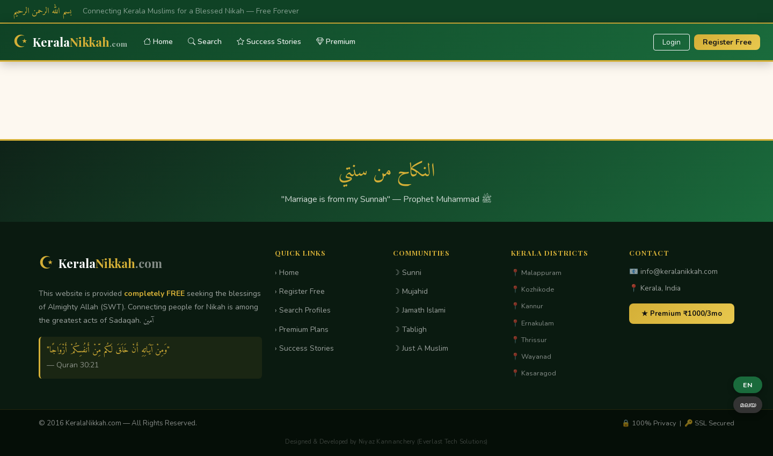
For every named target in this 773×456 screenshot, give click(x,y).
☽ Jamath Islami (419, 310)
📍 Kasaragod (533, 373)
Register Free (727, 42)
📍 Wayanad (531, 356)
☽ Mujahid (410, 291)
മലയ (748, 404)
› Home (287, 272)
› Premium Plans (302, 329)
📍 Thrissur (529, 340)
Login (671, 42)
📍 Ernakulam (532, 323)
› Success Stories (304, 348)
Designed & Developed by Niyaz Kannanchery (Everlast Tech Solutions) (386, 442)
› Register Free (300, 291)
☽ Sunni (407, 272)
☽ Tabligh (410, 329)
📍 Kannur (527, 306)
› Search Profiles (303, 310)
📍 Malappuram (536, 273)
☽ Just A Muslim (420, 348)
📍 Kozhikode (532, 289)
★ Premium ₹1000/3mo (681, 314)
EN (748, 384)
